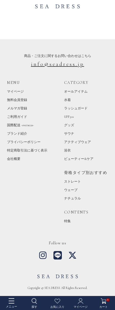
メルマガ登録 (17, 108)
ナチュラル (72, 198)
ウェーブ (71, 190)
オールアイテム (76, 91)
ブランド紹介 (17, 134)
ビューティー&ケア (78, 159)
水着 (67, 100)
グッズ (69, 125)
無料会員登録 (17, 100)
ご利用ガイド (17, 117)
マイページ (15, 91)
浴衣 (67, 150)
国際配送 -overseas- (20, 125)
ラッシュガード (76, 108)
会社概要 (13, 159)
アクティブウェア (77, 142)
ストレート (72, 181)
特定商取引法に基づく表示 (27, 150)
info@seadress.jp (57, 64)
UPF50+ (69, 117)
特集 (67, 221)
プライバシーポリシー (24, 142)
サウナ (69, 134)
